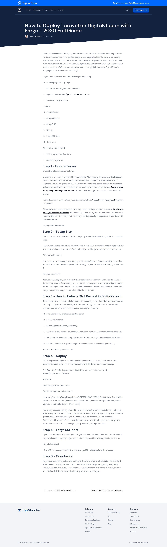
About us (133, 512)
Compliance (135, 520)
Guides (110, 520)
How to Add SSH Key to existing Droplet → (108, 490)
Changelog (134, 524)
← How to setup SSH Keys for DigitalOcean (59, 490)
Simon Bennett (35, 36)
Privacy (133, 531)
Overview (89, 512)
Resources (50, 10)
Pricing (60, 10)
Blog (109, 524)
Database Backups (92, 520)
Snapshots (89, 516)
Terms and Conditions (139, 528)
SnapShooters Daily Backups (105, 200)
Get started (141, 10)
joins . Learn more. (131, 3)
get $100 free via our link (78, 94)
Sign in (128, 10)
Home (28, 10)
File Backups (90, 524)
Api (109, 516)
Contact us (134, 516)
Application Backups (93, 528)
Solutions (38, 10)
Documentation (114, 512)
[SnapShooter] (28, 3)
